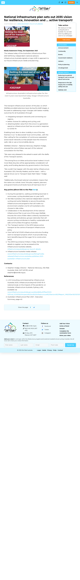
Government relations (65, 58)
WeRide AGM (62, 90)
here (35, 190)
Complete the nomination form (65, 332)
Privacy (49, 350)
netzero (60, 61)
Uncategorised (63, 68)
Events (60, 54)
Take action (66, 39)
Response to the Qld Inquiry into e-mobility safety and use (65, 84)
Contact (60, 350)
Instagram (46, 333)
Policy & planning (36, 24)
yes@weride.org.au (30, 326)
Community (62, 51)
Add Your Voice (65, 323)
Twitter (45, 329)
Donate (71, 2)
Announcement (23, 24)
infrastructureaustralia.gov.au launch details (24, 249)
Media (44, 350)
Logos (39, 350)
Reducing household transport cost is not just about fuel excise (66, 77)
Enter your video (65, 335)
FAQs (54, 350)
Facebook (46, 326)
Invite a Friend (64, 326)
